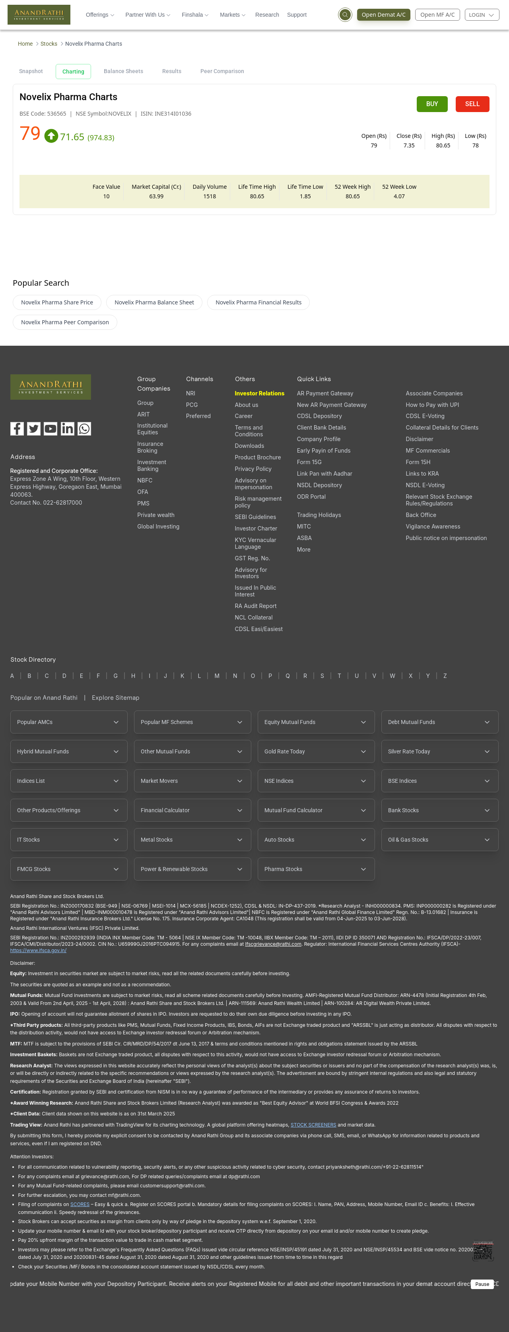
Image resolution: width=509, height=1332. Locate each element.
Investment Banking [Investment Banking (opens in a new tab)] (151, 465)
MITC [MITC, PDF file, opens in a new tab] (304, 526)
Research (267, 14)
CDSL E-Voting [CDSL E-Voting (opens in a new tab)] (425, 415)
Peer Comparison (222, 71)
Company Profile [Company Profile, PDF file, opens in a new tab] (319, 439)
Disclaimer (419, 439)
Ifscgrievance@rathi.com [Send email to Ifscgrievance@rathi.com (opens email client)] (273, 944)
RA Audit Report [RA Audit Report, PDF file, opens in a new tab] (256, 605)
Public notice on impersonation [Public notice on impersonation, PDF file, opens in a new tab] (446, 537)
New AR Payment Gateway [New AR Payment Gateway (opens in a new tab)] (332, 404)
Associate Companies (434, 393)
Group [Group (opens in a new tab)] (145, 402)
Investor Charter (256, 528)
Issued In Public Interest (255, 591)
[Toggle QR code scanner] (483, 1250)
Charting (73, 71)
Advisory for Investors (251, 573)
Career (244, 415)
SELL (472, 104)
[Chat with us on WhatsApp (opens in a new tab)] (84, 429)
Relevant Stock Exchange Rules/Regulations (439, 500)
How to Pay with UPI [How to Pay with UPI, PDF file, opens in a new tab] (432, 404)
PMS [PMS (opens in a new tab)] (143, 503)
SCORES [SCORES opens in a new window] (79, 1204)
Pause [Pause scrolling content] (483, 1284)
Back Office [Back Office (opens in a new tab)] (421, 514)
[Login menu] (482, 15)
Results (171, 71)
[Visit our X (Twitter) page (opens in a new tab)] (34, 429)
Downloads (249, 445)
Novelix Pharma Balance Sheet (154, 302)
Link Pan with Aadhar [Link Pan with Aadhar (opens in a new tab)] (324, 473)
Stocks (49, 44)
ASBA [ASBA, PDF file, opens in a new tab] (304, 537)
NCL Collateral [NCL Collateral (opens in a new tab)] (254, 617)
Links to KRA (422, 473)
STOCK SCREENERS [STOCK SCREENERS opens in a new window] (313, 1125)
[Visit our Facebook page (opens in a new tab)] (17, 429)
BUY (432, 104)
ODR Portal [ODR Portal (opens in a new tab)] (311, 496)
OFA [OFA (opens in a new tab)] (142, 491)
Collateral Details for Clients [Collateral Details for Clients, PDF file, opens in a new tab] (442, 427)
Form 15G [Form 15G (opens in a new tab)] (309, 462)
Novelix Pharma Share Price (57, 302)
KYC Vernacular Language (255, 543)
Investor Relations (260, 393)
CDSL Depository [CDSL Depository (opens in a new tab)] (319, 415)
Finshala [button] (195, 15)
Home (25, 44)
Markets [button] (233, 15)
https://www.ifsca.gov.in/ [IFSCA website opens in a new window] (38, 950)
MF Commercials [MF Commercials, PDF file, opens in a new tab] (428, 450)
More (304, 549)
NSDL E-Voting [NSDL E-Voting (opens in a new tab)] (425, 485)
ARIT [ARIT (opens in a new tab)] (143, 414)
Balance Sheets (123, 71)
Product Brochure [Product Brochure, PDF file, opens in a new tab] (258, 457)
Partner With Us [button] (148, 15)
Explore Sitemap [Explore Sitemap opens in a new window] (116, 697)
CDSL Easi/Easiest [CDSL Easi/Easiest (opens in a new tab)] (259, 628)
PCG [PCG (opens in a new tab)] (192, 404)
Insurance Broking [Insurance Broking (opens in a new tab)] (150, 447)
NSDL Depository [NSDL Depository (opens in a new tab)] (319, 485)
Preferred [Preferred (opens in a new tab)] (198, 415)
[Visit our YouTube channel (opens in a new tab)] (50, 429)
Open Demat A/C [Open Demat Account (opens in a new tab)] (381, 15)
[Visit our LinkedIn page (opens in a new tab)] (67, 429)
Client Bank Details (321, 427)
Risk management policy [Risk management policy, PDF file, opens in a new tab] (258, 502)
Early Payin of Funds (324, 450)
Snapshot (31, 71)
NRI (190, 393)
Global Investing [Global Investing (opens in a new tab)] (158, 526)
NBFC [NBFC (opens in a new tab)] (144, 480)
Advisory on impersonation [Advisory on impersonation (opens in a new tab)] (253, 483)
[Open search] (345, 15)
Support (297, 14)
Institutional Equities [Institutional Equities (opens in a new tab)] (152, 429)
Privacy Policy (253, 468)
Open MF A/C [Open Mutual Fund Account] (437, 14)
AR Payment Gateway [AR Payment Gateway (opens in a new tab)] (325, 393)
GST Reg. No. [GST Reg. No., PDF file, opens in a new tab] (252, 558)
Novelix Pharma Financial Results (258, 302)
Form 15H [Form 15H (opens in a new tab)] (418, 462)
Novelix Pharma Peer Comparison (65, 322)
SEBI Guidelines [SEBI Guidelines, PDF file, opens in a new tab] (255, 516)
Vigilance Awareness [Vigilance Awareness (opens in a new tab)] (433, 526)
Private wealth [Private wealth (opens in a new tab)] (156, 514)
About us (246, 404)
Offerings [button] (100, 15)
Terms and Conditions (249, 431)
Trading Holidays (319, 514)
